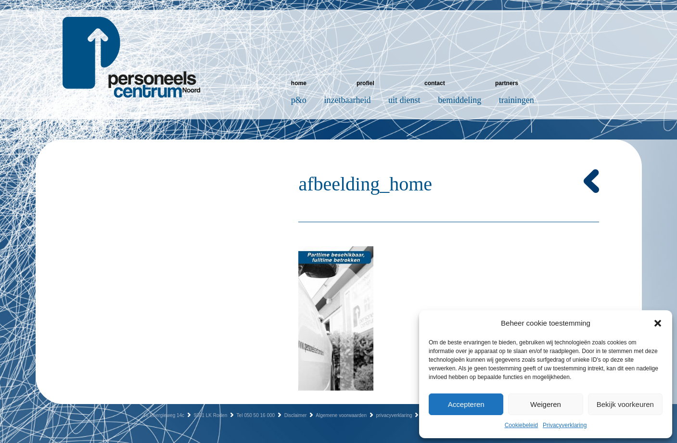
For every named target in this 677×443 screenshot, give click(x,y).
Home (299, 83)
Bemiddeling (459, 100)
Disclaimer (295, 415)
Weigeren (545, 404)
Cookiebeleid (521, 425)
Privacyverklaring (565, 425)
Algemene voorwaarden (341, 415)
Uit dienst (404, 100)
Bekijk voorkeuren (625, 404)
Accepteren (466, 404)
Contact (434, 83)
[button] (658, 323)
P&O (299, 100)
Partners (506, 83)
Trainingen (516, 100)
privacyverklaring (394, 415)
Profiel (365, 83)
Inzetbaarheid (347, 100)
